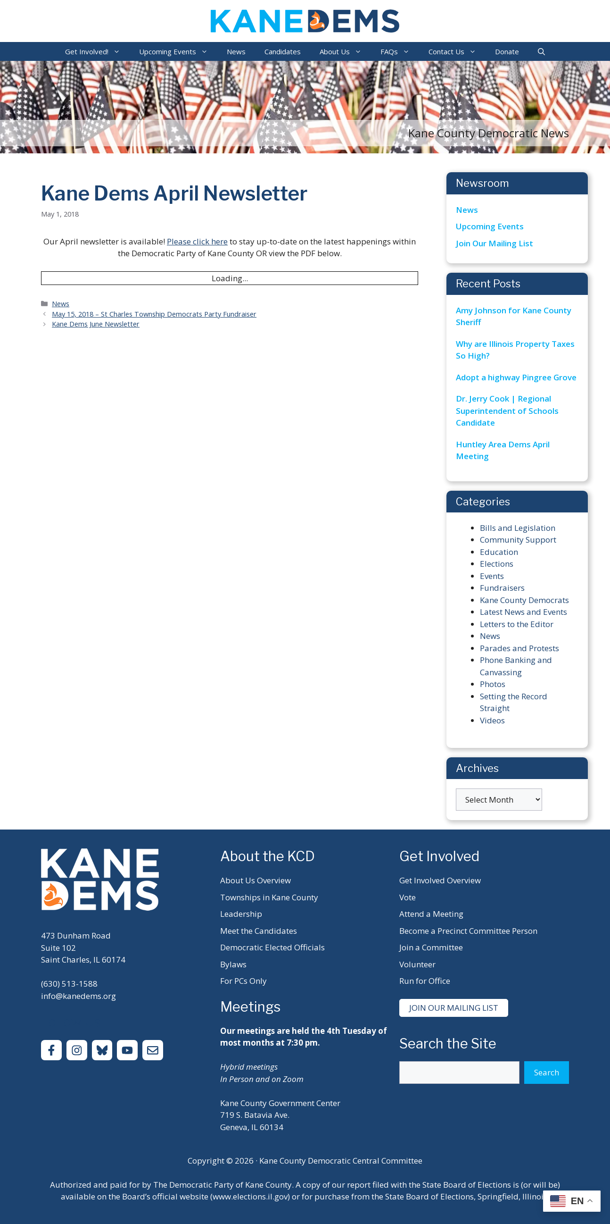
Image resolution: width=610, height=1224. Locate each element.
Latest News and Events (523, 611)
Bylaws (233, 964)
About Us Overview (255, 880)
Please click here (197, 241)
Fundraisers (502, 587)
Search (546, 1072)
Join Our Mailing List (494, 243)
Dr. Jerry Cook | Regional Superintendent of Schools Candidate (507, 410)
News (236, 51)
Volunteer (417, 964)
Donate (507, 51)
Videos (492, 720)
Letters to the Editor (516, 624)
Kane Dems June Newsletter (96, 323)
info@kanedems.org (78, 995)
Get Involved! (97, 51)
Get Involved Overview (440, 880)
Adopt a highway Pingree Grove (516, 377)
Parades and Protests (519, 648)
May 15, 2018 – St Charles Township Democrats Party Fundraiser (154, 314)
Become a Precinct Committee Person (468, 930)
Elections (496, 563)
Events (492, 575)
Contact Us (457, 51)
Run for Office (424, 980)
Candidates (282, 51)
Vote (407, 897)
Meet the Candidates (258, 930)
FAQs (399, 51)
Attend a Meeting (431, 913)
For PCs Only (243, 980)
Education (499, 551)
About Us (345, 51)
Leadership (241, 913)
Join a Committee (431, 947)
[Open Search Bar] (541, 51)
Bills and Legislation (517, 527)
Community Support (518, 539)
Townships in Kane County (269, 897)
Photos (492, 684)
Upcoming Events (178, 51)
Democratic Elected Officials (272, 947)
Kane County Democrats (524, 600)
